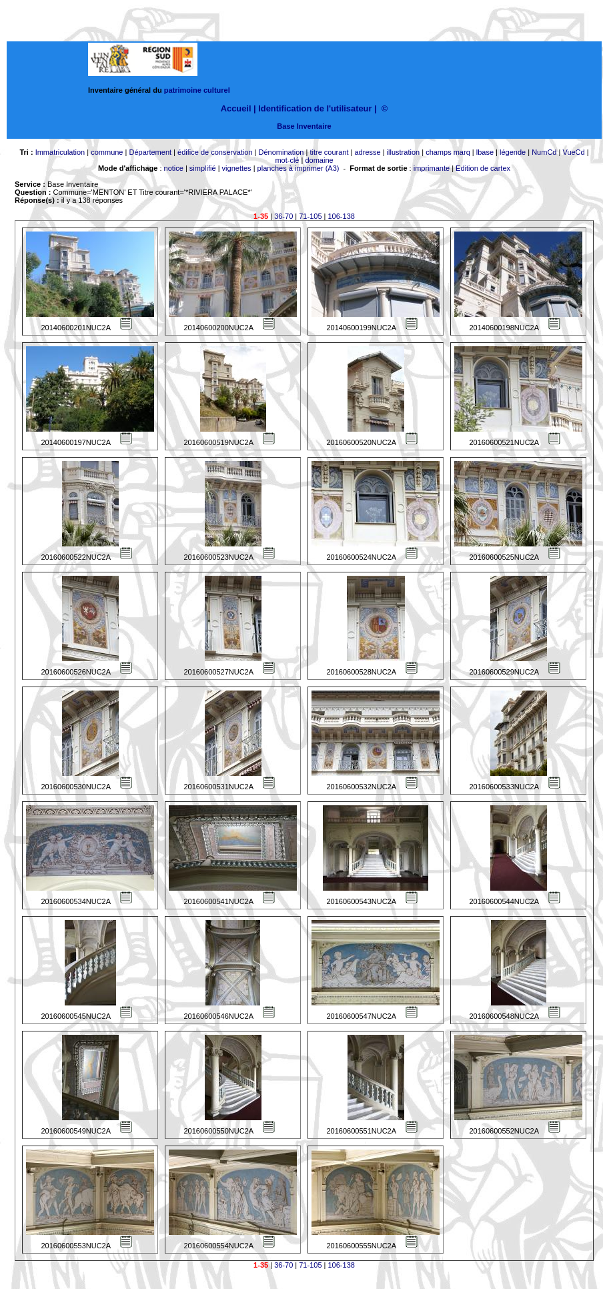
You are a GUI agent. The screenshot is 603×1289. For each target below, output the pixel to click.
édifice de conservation (215, 152)
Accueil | (238, 108)
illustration (403, 152)
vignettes (236, 168)
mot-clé (287, 160)
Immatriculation (60, 152)
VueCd (573, 152)
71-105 (310, 216)
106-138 (341, 216)
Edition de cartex (483, 168)
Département (150, 152)
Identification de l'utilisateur (315, 108)
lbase (485, 152)
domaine (319, 160)
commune (107, 152)
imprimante (432, 168)
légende (513, 152)
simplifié (202, 168)
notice (173, 168)
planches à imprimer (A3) (298, 168)
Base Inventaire (304, 126)
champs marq (448, 152)
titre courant (329, 152)
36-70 (283, 216)
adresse (367, 152)
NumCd (544, 152)
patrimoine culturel (197, 90)
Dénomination (281, 152)
